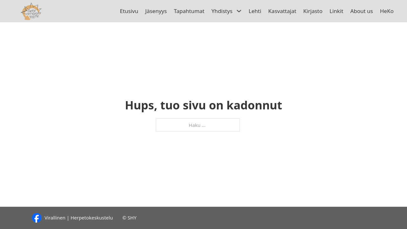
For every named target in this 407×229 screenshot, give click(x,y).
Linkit (336, 11)
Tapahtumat (189, 11)
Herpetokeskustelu (92, 217)
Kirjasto (312, 11)
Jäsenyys (156, 11)
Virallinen (55, 217)
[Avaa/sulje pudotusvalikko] (239, 11)
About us (361, 11)
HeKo (387, 11)
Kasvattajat (282, 11)
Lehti (255, 11)
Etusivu (129, 11)
